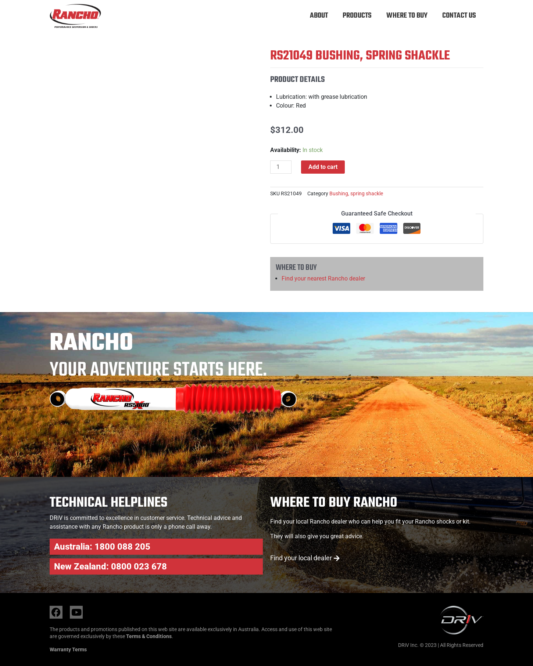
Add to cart (322, 166)
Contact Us (459, 15)
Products (357, 15)
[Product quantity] (280, 167)
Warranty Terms (68, 649)
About (319, 15)
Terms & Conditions (149, 636)
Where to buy (407, 15)
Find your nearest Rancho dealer (323, 278)
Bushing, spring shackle (356, 194)
